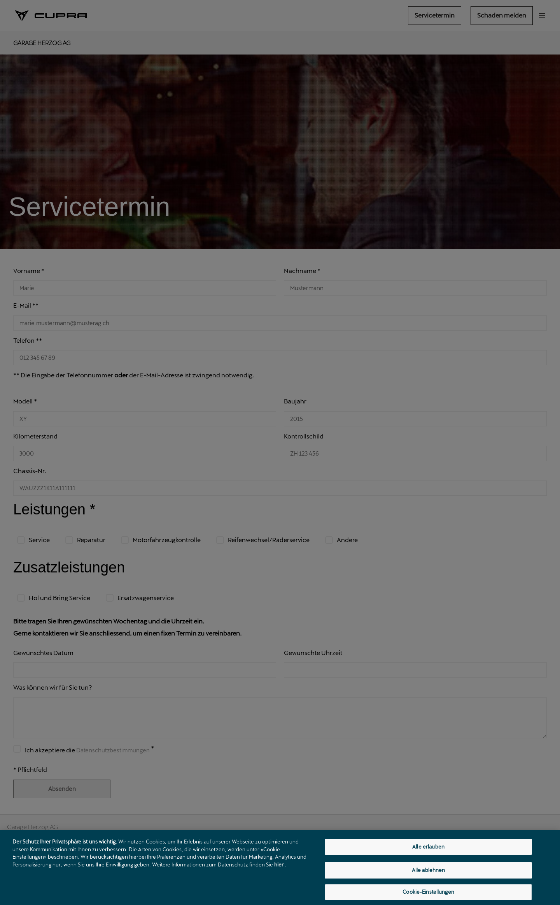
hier (279, 871)
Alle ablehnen (428, 880)
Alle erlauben (428, 855)
